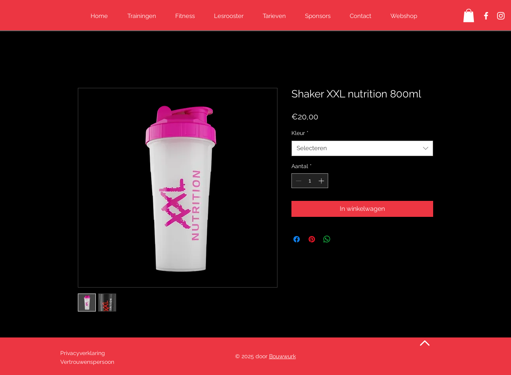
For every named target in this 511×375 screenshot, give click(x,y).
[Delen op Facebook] (296, 239)
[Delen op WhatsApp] (327, 239)
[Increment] (322, 181)
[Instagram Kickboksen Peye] (501, 16)
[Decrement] (298, 181)
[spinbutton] (310, 181)
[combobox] (362, 148)
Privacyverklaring (83, 353)
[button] (468, 15)
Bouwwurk (282, 356)
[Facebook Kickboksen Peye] (486, 16)
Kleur (300, 133)
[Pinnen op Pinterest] (312, 239)
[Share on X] (342, 239)
